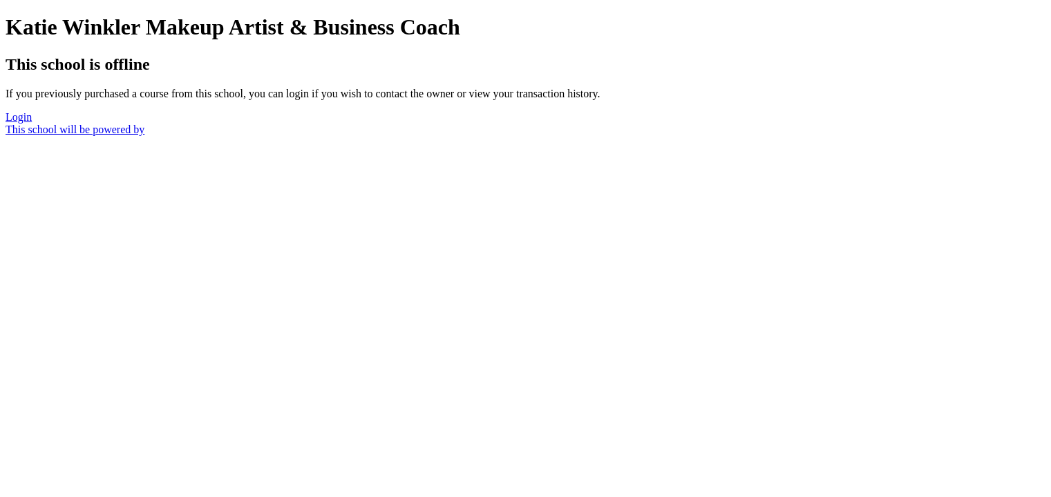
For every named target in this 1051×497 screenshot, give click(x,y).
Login (19, 117)
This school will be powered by (75, 129)
